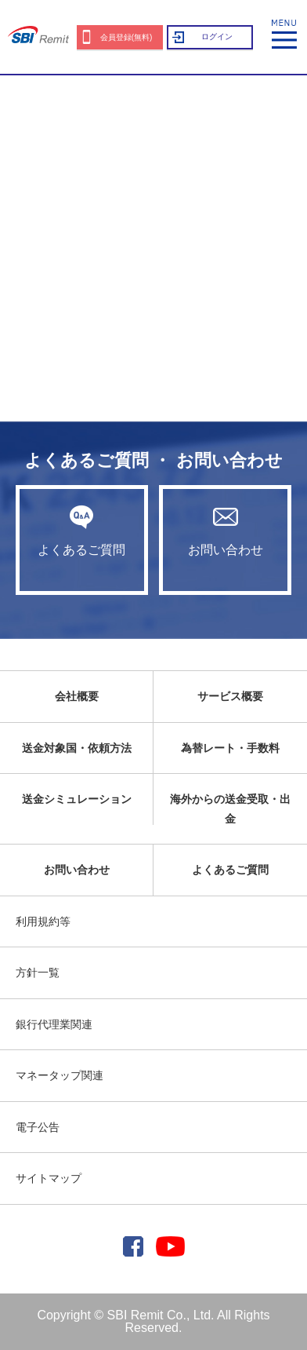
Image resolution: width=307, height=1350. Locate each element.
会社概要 (77, 696)
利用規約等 (43, 921)
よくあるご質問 (82, 530)
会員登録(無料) (126, 37)
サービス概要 (230, 696)
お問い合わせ (225, 530)
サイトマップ (48, 1178)
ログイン (217, 36)
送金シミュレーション (77, 799)
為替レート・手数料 (230, 748)
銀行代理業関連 (54, 1024)
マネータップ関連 (59, 1075)
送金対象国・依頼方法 (77, 748)
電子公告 (38, 1127)
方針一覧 (38, 972)
